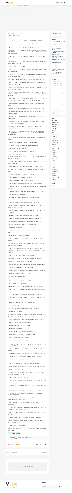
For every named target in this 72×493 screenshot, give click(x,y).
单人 (53, 126)
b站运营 (54, 120)
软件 (53, 179)
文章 (53, 154)
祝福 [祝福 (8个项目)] (61, 106)
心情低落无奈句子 (16, 438)
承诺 (11, 44)
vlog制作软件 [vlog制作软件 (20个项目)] (55, 83)
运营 (53, 181)
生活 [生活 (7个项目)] (54, 104)
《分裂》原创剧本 (56, 41)
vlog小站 (11, 8)
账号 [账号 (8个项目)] (54, 112)
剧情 (53, 124)
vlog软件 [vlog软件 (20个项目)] (59, 87)
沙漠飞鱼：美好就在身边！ (58, 56)
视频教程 (54, 175)
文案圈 (53, 150)
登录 (32, 466)
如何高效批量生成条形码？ (58, 48)
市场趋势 (54, 140)
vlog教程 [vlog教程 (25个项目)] (54, 87)
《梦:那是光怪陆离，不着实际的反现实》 (58, 52)
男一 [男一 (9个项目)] (57, 104)
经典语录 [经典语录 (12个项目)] (54, 108)
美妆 (53, 165)
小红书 (53, 138)
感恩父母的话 (44, 452)
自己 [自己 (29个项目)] (54, 110)
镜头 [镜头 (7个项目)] (57, 112)
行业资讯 (54, 171)
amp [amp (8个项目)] (54, 81)
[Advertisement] (36, 20)
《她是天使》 (55, 44)
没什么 (29, 51)
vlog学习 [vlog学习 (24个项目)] (61, 85)
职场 (53, 167)
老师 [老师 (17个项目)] (59, 108)
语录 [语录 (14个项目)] (62, 110)
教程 (53, 146)
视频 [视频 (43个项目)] (58, 110)
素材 (53, 164)
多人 (53, 132)
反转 (53, 130)
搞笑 (53, 144)
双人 (53, 128)
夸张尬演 (54, 134)
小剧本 (53, 136)
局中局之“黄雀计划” (56, 59)
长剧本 (53, 183)
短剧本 (53, 162)
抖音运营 (54, 142)
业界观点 (54, 122)
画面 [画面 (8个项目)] (54, 106)
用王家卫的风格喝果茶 (57, 69)
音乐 (53, 185)
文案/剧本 (16, 8)
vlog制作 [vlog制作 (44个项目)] (58, 81)
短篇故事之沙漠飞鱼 (56, 62)
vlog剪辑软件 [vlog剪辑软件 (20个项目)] (55, 85)
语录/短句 (20, 8)
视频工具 (19, 5)
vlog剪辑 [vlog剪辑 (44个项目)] (61, 83)
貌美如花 (26, 56)
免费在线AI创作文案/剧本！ (58, 72)
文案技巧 (54, 152)
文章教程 (54, 156)
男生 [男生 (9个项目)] (61, 104)
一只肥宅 (10, 33)
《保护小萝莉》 (55, 66)
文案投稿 (25, 5)
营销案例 (54, 169)
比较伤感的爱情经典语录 (12, 452)
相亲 (53, 160)
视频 (53, 173)
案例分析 (54, 158)
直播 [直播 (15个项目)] (57, 106)
